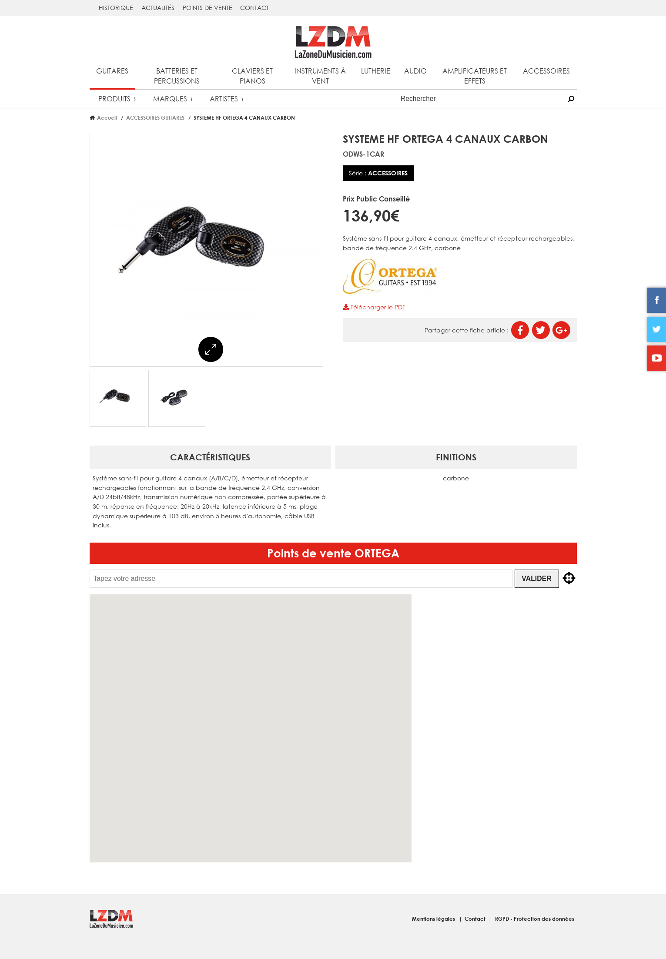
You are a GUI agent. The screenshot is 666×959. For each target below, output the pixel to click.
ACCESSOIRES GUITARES (155, 117)
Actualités (157, 7)
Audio (415, 70)
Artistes (224, 98)
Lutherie (375, 70)
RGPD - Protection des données (534, 918)
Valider (536, 578)
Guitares (112, 70)
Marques (170, 98)
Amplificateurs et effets (474, 75)
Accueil (107, 117)
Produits (114, 98)
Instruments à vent (320, 75)
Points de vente (207, 7)
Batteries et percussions (177, 75)
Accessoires (546, 70)
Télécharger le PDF (374, 307)
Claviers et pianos (252, 75)
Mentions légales (434, 918)
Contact (254, 7)
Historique (116, 7)
